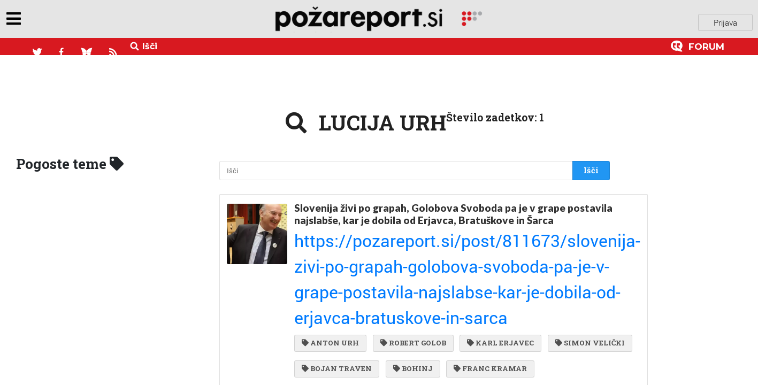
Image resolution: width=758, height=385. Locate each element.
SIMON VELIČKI (336, 275)
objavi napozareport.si (82, 21)
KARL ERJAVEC (495, 253)
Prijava (725, 21)
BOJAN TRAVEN (425, 275)
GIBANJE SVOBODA (543, 297)
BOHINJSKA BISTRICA (502, 319)
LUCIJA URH (330, 319)
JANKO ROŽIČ (407, 319)
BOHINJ (498, 275)
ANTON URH (330, 253)
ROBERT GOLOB (410, 253)
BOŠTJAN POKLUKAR (439, 297)
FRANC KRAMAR (338, 297)
